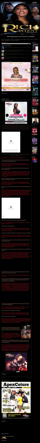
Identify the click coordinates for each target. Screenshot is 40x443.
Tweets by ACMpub (4, 434)
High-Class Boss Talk (7, 40)
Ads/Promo (25, 39)
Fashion (28, 39)
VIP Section (17, 40)
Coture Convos (32, 39)
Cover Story (2, 40)
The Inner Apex (13, 40)
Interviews (12, 39)
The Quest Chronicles (7, 39)
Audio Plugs (3, 39)
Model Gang (36, 39)
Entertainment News (17, 39)
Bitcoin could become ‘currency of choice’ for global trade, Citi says (11, 53)
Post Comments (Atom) (7, 379)
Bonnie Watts (7, 151)
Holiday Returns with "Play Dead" (7, 46)
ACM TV (21, 39)
